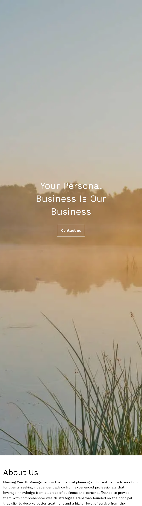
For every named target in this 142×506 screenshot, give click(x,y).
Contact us (71, 230)
